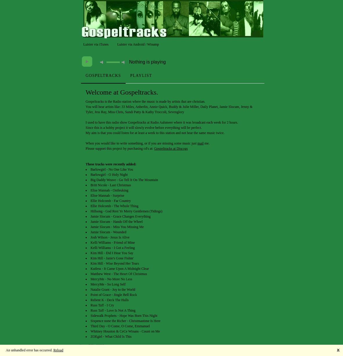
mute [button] (102, 62)
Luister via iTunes (96, 44)
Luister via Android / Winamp (138, 44)
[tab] (103, 76)
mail (200, 143)
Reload (58, 350)
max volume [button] (124, 62)
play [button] (87, 61)
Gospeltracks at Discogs (171, 149)
